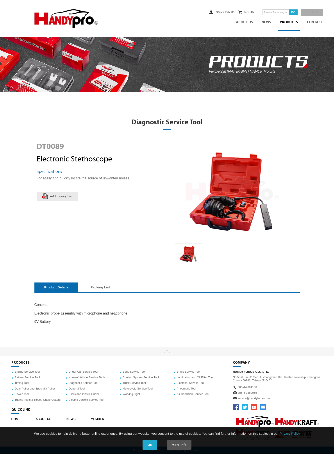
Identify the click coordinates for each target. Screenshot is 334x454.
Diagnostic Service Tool (83, 382)
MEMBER (97, 419)
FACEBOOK (236, 407)
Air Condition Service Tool (193, 394)
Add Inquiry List (61, 196)
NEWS (266, 22)
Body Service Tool (134, 371)
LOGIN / (210, 12)
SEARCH (314, 12)
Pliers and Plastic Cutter (84, 394)
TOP (167, 351)
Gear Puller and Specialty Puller (35, 388)
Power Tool (22, 394)
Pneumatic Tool (186, 388)
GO (288, 12)
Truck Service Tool (134, 382)
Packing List (100, 287)
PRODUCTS (289, 22)
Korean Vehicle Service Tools (87, 377)
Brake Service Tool (188, 371)
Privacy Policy (290, 433)
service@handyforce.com (254, 398)
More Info (179, 445)
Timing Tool (22, 382)
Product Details (56, 287)
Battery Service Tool (27, 377)
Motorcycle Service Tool (138, 388)
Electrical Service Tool (190, 382)
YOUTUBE (254, 407)
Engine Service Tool (27, 371)
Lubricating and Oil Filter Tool (195, 377)
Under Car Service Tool (83, 371)
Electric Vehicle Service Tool (86, 399)
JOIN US (220, 12)
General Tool (77, 388)
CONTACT (315, 22)
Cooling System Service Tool (141, 377)
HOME (16, 419)
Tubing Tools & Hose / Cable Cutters (38, 399)
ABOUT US (244, 22)
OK (149, 445)
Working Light (131, 394)
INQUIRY (244, 12)
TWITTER (245, 407)
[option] (188, 253)
